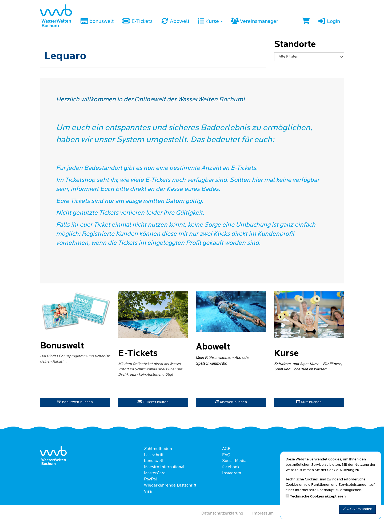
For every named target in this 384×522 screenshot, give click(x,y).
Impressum (263, 513)
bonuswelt (97, 21)
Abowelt (175, 21)
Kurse (210, 21)
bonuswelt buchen (75, 402)
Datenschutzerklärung (222, 513)
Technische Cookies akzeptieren (318, 497)
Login (329, 21)
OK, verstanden (357, 509)
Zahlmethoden (158, 449)
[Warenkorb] (306, 22)
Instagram (231, 473)
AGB (226, 449)
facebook (230, 467)
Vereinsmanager (254, 21)
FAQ (226, 455)
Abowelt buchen (231, 402)
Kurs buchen (309, 402)
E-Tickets (137, 21)
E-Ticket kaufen (153, 402)
